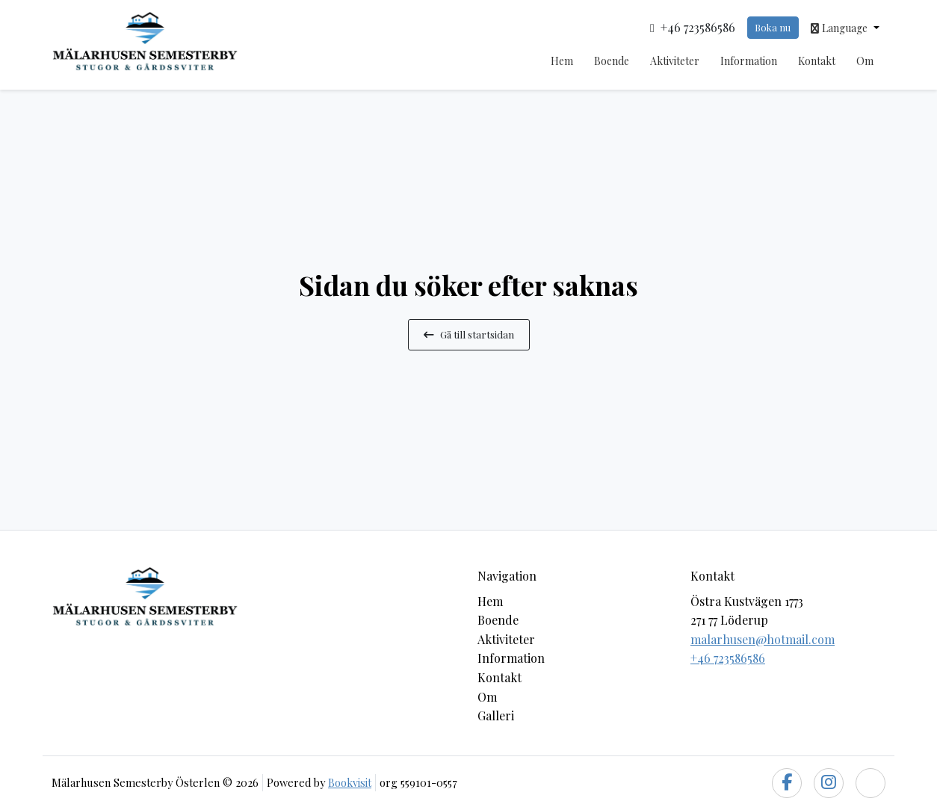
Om (864, 61)
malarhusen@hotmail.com (762, 639)
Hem (562, 61)
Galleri (495, 715)
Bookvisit (349, 782)
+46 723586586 (727, 658)
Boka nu (773, 27)
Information (748, 61)
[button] (845, 27)
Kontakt (816, 61)
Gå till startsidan (469, 334)
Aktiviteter (674, 61)
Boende (611, 61)
